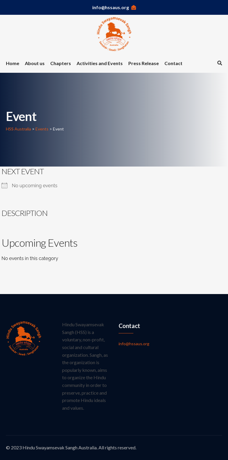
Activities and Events (100, 63)
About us (35, 63)
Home (12, 63)
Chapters (60, 63)
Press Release (143, 63)
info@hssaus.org (114, 7)
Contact (173, 63)
